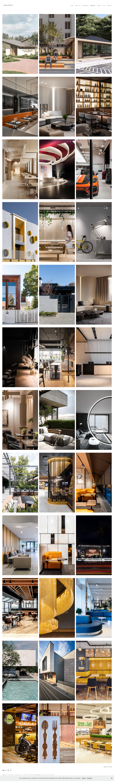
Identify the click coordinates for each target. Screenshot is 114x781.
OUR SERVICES (85, 5)
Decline (89, 778)
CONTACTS (109, 5)
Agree (84, 778)
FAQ (104, 5)
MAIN (72, 5)
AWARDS (99, 5)
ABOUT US (77, 5)
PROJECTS (92, 5)
